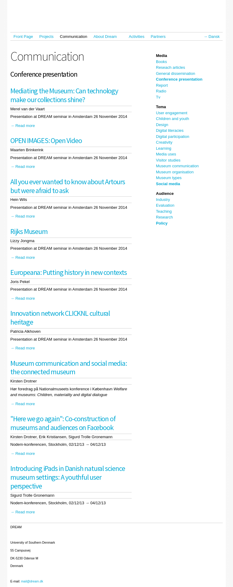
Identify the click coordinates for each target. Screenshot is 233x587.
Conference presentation (179, 79)
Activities (136, 36)
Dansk (214, 36)
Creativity (164, 142)
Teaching (164, 211)
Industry (163, 199)
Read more (25, 125)
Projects (46, 36)
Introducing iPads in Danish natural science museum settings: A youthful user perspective (67, 477)
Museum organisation (175, 172)
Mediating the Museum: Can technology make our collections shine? (64, 95)
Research (164, 217)
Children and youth (172, 118)
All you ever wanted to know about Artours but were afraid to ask (67, 186)
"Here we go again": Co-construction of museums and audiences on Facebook (62, 423)
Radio (161, 91)
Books (161, 61)
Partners (158, 36)
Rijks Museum (29, 231)
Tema (161, 107)
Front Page (23, 36)
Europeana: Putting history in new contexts (68, 272)
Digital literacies (170, 130)
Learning (163, 148)
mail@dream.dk (32, 581)
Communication (73, 36)
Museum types (169, 177)
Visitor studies (168, 160)
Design (162, 124)
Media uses (166, 154)
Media (161, 55)
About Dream (106, 36)
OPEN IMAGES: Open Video (46, 140)
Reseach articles (170, 67)
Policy (161, 223)
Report (162, 85)
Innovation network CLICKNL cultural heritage (60, 318)
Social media (168, 184)
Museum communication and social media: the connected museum (68, 368)
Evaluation (165, 205)
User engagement (171, 113)
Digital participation (172, 136)
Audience (165, 193)
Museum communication (177, 166)
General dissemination (175, 73)
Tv (158, 97)
